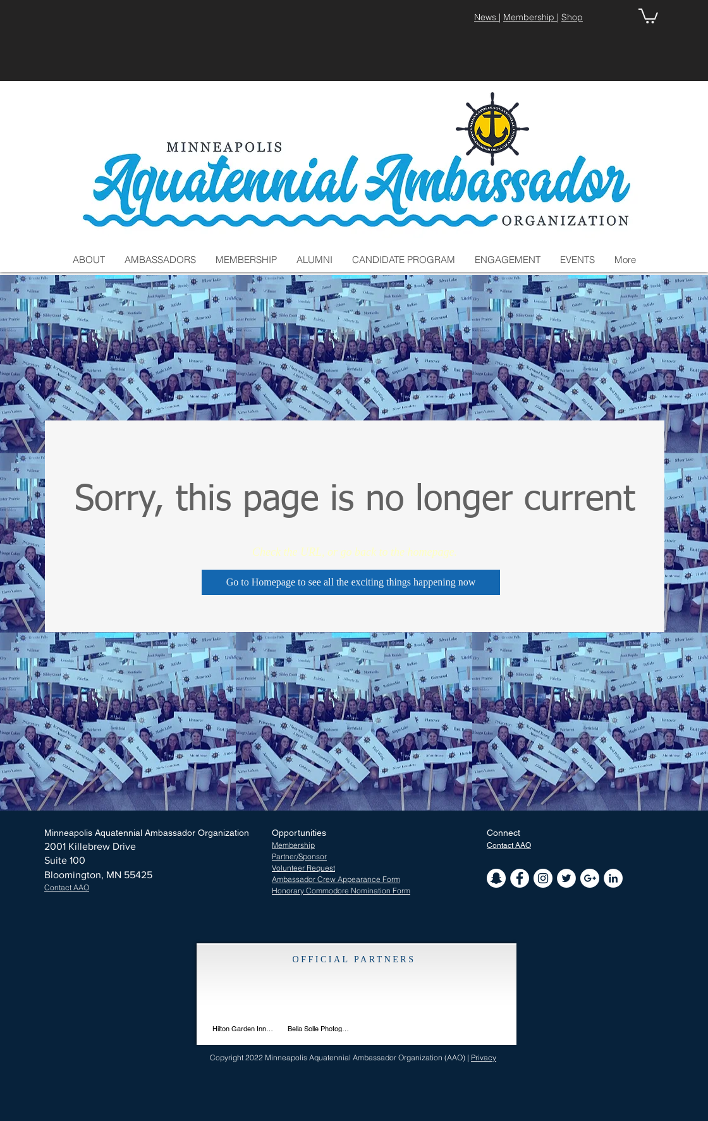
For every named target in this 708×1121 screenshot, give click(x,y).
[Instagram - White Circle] (543, 878)
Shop (572, 17)
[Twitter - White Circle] (566, 878)
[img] (319, 1002)
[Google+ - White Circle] (589, 878)
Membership (530, 17)
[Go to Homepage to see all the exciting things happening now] (351, 582)
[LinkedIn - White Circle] (613, 878)
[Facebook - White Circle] (519, 878)
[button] (648, 15)
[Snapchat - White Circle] (496, 878)
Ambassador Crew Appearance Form (336, 879)
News (486, 17)
